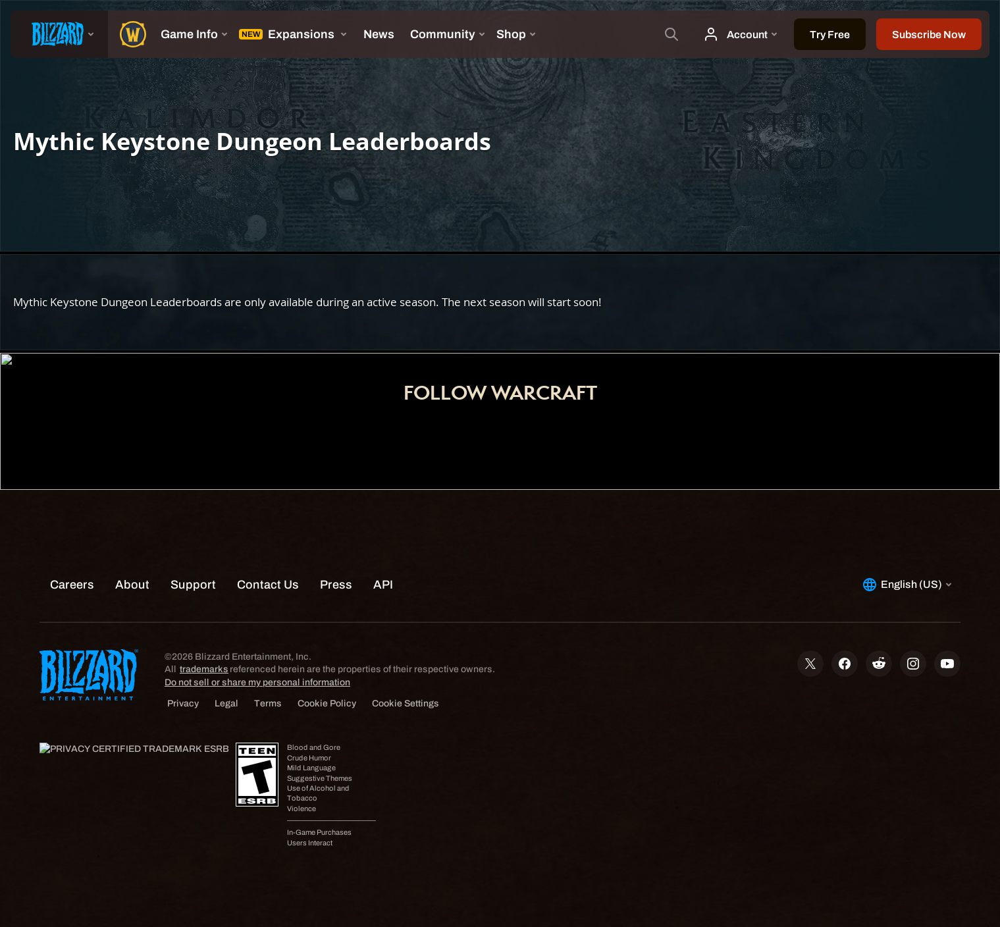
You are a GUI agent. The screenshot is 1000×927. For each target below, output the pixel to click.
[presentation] (59, 34)
